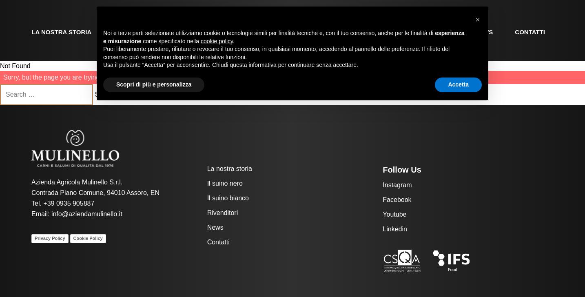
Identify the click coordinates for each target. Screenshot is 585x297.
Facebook (397, 199)
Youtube (394, 214)
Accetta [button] (458, 84)
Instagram (397, 185)
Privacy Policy (50, 238)
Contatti (530, 32)
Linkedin (395, 229)
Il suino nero (225, 183)
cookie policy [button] (217, 41)
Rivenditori (222, 212)
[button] (477, 19)
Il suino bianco (228, 198)
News (215, 227)
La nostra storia (61, 32)
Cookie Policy (88, 238)
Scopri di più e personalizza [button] (153, 84)
